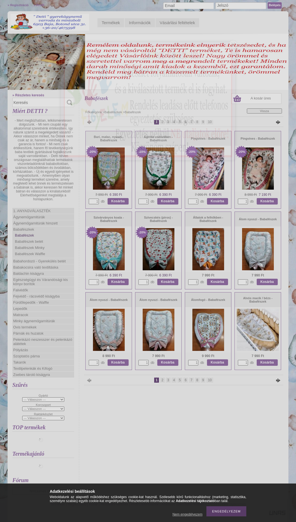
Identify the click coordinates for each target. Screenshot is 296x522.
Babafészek (24, 235)
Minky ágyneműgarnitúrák (34, 321)
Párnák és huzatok (28, 333)
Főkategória (93, 112)
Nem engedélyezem (187, 514)
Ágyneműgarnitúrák (29, 217)
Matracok (20, 315)
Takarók (19, 362)
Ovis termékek (25, 327)
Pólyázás (20, 350)
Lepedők (20, 309)
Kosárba (118, 201)
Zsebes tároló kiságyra (31, 375)
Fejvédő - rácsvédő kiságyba (36, 296)
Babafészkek (23, 229)
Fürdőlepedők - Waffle (31, 302)
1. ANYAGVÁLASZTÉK (32, 211)
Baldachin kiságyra (28, 273)
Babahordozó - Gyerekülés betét (39, 261)
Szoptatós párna (26, 356)
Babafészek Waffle (30, 254)
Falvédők (20, 290)
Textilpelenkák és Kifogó (32, 368)
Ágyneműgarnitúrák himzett (35, 223)
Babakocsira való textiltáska (35, 267)
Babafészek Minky (30, 248)
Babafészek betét (29, 241)
